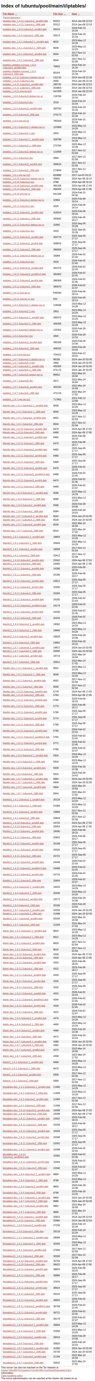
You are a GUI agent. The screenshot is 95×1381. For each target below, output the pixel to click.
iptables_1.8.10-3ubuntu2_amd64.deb (23, 185)
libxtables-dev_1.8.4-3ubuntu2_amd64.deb (25, 1186)
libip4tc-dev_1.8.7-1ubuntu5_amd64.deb (24, 524)
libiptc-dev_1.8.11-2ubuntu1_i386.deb (23, 968)
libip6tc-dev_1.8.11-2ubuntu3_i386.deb (23, 749)
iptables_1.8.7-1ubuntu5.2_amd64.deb (23, 366)
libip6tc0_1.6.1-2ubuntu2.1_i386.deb (22, 806)
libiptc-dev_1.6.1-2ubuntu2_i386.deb (22, 949)
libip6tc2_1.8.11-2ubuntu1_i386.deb (22, 837)
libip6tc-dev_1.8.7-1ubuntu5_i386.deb (23, 793)
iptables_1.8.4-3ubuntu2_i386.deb (21, 348)
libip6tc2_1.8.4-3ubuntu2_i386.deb (21, 905)
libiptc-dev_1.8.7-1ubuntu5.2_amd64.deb (24, 1041)
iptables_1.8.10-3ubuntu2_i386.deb (21, 189)
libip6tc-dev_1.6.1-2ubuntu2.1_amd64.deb (25, 668)
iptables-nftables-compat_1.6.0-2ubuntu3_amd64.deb (19, 66)
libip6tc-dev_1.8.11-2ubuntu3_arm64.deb (25, 743)
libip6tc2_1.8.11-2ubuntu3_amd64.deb (23, 862)
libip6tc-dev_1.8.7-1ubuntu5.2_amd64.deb (25, 779)
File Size (58, 14)
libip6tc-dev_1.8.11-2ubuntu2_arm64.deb (25, 718)
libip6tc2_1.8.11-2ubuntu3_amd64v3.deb (24, 868)
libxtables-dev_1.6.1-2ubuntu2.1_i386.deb (25, 1093)
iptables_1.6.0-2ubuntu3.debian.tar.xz (23, 96)
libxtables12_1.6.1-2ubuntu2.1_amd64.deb (25, 1237)
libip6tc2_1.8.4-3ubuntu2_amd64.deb (22, 899)
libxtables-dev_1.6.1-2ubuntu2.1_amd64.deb (26, 1087)
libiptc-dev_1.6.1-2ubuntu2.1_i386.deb (23, 937)
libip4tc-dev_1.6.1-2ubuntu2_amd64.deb (24, 418)
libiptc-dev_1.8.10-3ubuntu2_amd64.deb (24, 954)
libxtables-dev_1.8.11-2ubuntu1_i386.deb (25, 1125)
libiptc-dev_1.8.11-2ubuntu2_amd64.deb (24, 975)
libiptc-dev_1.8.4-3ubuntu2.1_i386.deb (23, 1024)
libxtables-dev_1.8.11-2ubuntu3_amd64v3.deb (16, 1155)
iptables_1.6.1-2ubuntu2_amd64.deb (22, 164)
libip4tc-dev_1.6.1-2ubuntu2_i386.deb (23, 424)
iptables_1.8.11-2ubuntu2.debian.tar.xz (23, 225)
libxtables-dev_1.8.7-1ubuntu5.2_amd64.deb (26, 1197)
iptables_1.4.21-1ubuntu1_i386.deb (21, 88)
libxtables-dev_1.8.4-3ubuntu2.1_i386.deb (25, 1180)
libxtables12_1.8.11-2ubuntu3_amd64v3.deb (26, 1306)
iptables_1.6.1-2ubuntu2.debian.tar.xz (23, 151)
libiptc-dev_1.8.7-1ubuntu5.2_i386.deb (23, 1045)
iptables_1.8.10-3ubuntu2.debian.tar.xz (23, 178)
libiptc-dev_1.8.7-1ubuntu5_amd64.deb (24, 1050)
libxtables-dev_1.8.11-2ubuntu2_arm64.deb (26, 1137)
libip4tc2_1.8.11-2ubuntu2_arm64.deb (23, 587)
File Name (8, 14)
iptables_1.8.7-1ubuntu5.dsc (18, 381)
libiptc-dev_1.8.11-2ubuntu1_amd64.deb (24, 962)
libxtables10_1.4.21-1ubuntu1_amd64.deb (25, 1217)
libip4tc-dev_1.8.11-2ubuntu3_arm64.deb (25, 480)
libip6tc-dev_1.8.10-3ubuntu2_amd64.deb (25, 691)
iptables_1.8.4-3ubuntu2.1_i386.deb (22, 323)
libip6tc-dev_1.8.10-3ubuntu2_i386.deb (23, 695)
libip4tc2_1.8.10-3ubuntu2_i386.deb (22, 564)
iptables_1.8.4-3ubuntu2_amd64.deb (22, 342)
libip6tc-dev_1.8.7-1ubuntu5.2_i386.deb (24, 782)
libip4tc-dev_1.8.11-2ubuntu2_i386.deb (23, 462)
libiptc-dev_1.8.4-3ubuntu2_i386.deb (22, 1036)
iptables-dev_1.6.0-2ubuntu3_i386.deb (23, 35)
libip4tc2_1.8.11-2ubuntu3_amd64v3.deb (24, 605)
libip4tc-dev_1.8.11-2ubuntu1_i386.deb (23, 443)
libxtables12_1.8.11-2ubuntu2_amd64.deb (25, 1281)
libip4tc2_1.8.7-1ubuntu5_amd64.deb (22, 656)
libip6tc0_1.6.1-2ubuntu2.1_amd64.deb (24, 799)
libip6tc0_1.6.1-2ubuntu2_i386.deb (21, 818)
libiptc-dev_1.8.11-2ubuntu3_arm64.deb (24, 1006)
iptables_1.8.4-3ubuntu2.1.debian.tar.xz (24, 305)
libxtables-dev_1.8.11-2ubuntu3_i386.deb (25, 1168)
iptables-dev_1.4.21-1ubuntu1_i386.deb (24, 24)
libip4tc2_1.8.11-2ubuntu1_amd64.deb (23, 568)
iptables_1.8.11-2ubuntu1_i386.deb (21, 218)
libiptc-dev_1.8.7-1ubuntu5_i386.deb (22, 1056)
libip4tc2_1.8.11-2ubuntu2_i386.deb (22, 593)
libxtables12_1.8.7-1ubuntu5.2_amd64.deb (25, 1348)
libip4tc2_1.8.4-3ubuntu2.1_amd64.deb (24, 624)
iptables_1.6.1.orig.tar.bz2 (16, 175)
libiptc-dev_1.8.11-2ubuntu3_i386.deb (23, 1012)
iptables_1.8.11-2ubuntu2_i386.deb (21, 249)
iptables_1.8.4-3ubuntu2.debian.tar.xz (23, 330)
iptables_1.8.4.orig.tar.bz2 (16, 354)
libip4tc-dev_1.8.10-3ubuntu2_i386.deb (23, 432)
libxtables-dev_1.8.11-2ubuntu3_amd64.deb (26, 1149)
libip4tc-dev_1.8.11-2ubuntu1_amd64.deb (25, 437)
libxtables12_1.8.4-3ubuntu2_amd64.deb (24, 1337)
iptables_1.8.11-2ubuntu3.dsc (18, 262)
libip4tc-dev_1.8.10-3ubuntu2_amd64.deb (25, 429)
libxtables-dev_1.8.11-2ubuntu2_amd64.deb (26, 1131)
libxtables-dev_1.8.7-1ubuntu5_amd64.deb (25, 1206)
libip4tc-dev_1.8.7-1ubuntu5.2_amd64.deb (25, 516)
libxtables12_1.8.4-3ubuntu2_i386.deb (23, 1343)
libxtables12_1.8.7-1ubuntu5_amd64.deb (24, 1356)
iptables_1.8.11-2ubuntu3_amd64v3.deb (24, 274)
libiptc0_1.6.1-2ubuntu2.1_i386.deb (21, 1068)
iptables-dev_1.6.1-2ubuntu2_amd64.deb (25, 54)
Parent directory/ (11, 17)
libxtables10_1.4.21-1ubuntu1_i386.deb (24, 1220)
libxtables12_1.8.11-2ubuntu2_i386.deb (24, 1294)
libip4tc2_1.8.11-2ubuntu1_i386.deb (22, 574)
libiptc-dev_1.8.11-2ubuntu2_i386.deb (23, 987)
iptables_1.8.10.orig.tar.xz (16, 194)
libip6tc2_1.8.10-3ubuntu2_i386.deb (22, 826)
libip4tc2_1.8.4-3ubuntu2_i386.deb (21, 642)
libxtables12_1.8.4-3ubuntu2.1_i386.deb (24, 1331)
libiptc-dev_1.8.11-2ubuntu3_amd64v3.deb (25, 999)
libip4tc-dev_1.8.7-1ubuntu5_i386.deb (23, 531)
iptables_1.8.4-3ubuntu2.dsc (18, 336)
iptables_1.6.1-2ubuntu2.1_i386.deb (22, 145)
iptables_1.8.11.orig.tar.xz (16, 293)
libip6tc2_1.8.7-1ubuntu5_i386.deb (21, 925)
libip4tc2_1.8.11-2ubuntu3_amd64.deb (23, 599)
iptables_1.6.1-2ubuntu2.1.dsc (19, 133)
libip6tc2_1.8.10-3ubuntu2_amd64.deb (23, 823)
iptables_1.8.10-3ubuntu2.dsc (18, 182)
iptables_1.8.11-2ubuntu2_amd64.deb (23, 237)
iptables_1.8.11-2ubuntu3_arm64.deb (23, 280)
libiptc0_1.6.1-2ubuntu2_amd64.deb (22, 1074)
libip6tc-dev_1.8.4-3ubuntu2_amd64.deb (24, 768)
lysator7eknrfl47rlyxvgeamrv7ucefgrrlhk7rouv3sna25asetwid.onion (36, 1370)
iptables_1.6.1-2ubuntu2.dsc (18, 158)
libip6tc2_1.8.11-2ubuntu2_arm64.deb (23, 849)
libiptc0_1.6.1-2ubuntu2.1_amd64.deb (23, 1062)
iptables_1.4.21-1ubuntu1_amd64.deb (23, 84)
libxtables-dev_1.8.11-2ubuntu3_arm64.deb (26, 1162)
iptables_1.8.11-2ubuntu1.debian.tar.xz (23, 200)
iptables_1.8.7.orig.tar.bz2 (16, 399)
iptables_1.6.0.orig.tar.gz (16, 121)
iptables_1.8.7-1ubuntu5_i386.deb (21, 393)
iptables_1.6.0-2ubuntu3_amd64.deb (22, 108)
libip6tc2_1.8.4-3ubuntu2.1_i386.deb (22, 893)
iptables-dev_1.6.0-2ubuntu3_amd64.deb (25, 29)
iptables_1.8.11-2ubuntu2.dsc (18, 231)
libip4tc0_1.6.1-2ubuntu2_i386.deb (21, 555)
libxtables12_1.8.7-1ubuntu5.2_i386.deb (24, 1352)
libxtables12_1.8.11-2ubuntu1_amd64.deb (25, 1269)
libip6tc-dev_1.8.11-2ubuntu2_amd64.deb (25, 712)
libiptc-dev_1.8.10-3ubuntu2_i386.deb (23, 958)
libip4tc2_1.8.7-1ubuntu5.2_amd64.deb (24, 647)
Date (74, 14)
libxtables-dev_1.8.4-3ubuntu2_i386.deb (24, 1192)
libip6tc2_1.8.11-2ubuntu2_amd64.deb (23, 843)
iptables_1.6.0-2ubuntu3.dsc (18, 102)
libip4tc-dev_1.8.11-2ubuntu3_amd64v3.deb (26, 474)
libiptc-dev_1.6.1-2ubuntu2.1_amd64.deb (24, 931)
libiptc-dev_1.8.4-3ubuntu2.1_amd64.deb (24, 1018)
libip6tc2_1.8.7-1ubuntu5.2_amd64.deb (24, 910)
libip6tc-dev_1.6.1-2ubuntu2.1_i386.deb (24, 674)
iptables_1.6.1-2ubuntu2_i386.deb (21, 170)
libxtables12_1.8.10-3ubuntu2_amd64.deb (25, 1261)
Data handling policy (12, 1375)
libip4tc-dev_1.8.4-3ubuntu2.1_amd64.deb (25, 493)
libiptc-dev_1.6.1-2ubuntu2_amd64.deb (24, 943)
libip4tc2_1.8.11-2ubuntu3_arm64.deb (23, 612)
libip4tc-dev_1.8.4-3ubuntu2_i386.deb (23, 511)
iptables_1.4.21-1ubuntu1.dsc (18, 81)
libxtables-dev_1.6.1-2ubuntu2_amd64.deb (25, 1099)
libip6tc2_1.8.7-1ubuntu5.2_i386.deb (22, 913)
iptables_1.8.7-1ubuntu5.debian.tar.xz (23, 374)
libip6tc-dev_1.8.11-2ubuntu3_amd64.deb (25, 731)
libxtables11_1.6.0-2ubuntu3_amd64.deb (24, 1225)
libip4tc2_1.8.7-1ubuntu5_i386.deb (21, 662)
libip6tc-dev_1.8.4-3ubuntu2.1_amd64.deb (25, 755)
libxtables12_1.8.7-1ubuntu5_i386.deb (23, 1362)
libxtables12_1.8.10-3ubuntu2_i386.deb (24, 1264)
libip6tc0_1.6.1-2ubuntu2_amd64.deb (22, 812)
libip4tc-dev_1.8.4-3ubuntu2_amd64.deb (24, 505)
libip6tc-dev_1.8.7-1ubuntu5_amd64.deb (24, 787)
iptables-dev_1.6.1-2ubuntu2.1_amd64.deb (26, 42)
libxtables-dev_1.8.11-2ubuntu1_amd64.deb (26, 1118)
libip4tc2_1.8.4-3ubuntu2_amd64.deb (22, 636)
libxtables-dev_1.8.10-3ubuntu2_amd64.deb (26, 1110)
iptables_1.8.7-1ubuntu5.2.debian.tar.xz (24, 359)
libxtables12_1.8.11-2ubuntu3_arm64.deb (25, 1312)
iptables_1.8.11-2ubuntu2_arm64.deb (23, 243)
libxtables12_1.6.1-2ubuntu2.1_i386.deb (24, 1244)
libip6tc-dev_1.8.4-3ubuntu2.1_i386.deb (24, 761)
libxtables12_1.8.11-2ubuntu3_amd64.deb (25, 1300)
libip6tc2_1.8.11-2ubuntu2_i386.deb (22, 856)
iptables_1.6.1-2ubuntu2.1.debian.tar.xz (24, 127)
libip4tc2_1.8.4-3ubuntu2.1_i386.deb (22, 630)
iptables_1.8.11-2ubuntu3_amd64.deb (23, 268)
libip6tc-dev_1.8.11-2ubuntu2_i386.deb (23, 724)
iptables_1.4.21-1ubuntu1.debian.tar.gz (23, 77)
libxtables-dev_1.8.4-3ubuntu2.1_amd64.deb (26, 1174)
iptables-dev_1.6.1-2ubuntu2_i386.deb (23, 60)
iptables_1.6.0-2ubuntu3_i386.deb (21, 114)
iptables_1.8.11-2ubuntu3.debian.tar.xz (23, 255)
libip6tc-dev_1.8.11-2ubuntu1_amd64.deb (25, 700)
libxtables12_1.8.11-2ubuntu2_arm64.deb (25, 1288)
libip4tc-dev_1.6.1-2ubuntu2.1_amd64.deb (25, 405)
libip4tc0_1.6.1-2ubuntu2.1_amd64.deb (24, 537)
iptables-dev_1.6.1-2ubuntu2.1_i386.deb (24, 48)
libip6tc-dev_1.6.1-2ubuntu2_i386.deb (23, 687)
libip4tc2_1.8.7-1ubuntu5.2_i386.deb (22, 651)
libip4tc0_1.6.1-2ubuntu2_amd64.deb (22, 549)
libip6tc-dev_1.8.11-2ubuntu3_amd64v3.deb (26, 737)
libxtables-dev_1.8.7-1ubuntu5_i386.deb (24, 1212)
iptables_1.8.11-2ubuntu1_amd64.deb (23, 212)
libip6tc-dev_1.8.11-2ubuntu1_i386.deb (23, 706)
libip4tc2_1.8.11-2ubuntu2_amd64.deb (23, 581)
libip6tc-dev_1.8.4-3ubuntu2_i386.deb (23, 774)
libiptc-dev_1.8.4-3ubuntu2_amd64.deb (24, 1030)
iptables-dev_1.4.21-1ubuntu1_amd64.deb (25, 21)
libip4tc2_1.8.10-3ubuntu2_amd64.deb (23, 560)
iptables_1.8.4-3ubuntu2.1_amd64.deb (23, 317)
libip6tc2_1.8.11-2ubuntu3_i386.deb (22, 880)
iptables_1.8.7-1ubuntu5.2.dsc (19, 363)
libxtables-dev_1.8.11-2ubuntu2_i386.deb (25, 1143)
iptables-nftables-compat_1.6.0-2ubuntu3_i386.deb (19, 72)
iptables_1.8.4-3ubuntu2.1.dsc (19, 311)
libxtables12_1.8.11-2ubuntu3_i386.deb (24, 1319)
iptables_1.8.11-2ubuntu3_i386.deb (21, 286)
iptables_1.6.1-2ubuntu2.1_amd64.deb (23, 139)
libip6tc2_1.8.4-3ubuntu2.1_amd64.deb (24, 887)
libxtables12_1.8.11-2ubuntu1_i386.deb (24, 1275)
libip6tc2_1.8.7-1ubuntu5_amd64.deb (22, 918)
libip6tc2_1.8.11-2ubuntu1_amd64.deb (23, 831)
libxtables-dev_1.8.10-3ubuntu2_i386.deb (25, 1114)
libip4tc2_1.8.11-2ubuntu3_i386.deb (22, 618)
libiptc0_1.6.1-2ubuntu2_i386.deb (20, 1081)
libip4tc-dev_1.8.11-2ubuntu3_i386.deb (23, 486)
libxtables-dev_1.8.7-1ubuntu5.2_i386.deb (25, 1201)
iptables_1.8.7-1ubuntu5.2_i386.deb (22, 370)
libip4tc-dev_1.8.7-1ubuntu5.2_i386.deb (24, 520)
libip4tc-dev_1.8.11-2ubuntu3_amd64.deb (25, 468)
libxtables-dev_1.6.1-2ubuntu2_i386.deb (24, 1105)
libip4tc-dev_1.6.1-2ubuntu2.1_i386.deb (24, 412)
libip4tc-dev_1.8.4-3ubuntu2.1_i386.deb (24, 499)
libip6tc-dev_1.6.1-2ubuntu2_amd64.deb (24, 680)
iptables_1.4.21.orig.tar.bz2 (17, 91)
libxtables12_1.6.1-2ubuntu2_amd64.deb (24, 1250)
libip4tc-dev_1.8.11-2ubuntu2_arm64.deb (25, 455)
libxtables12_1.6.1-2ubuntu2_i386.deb (23, 1256)
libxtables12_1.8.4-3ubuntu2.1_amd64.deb (25, 1325)
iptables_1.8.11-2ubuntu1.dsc (18, 206)
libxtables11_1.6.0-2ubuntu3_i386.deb (23, 1231)
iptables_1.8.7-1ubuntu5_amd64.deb (22, 387)
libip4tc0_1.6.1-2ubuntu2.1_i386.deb (22, 543)
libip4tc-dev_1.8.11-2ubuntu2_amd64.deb (25, 449)
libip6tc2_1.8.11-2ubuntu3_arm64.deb (23, 874)
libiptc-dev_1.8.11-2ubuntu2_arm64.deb (24, 981)
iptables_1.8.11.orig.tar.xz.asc (19, 299)
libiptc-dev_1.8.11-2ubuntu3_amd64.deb (24, 993)
